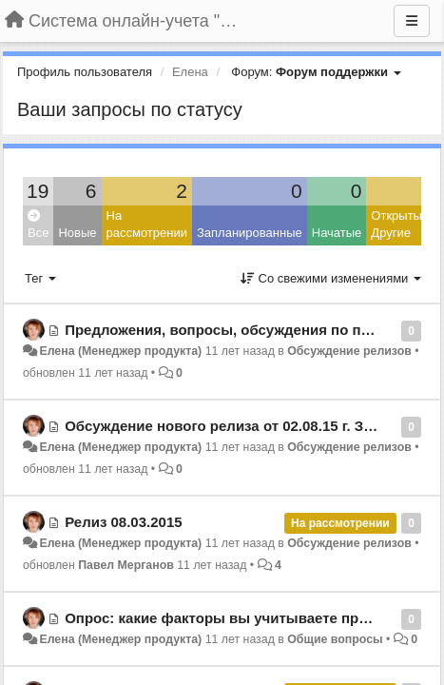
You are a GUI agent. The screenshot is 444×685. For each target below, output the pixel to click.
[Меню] (412, 21)
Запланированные (249, 232)
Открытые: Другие (401, 224)
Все (38, 225)
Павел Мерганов (126, 565)
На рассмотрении (146, 224)
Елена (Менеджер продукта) (120, 351)
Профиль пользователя (84, 72)
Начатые (337, 232)
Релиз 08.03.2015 (123, 522)
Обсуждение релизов (349, 351)
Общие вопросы (334, 639)
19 (37, 191)
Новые (77, 232)
